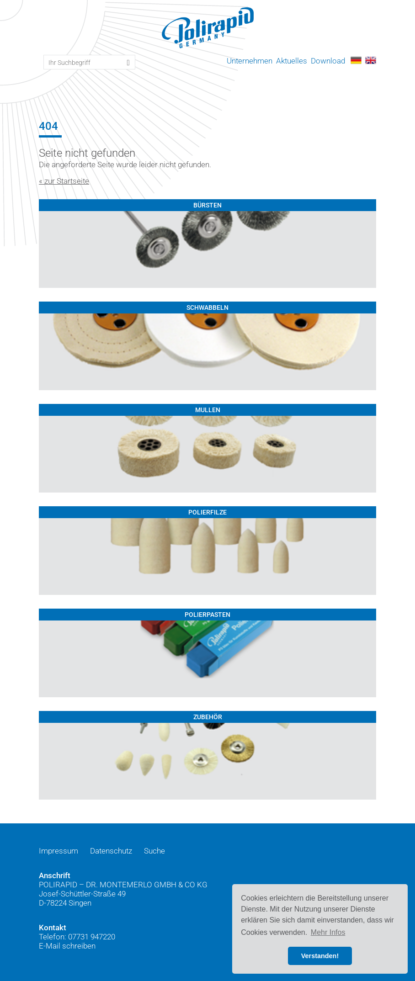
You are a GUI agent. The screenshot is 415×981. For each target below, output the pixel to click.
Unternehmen (249, 60)
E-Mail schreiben (67, 945)
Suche (154, 850)
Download (328, 60)
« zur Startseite (64, 181)
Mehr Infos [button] (328, 932)
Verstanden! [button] (320, 956)
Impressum (58, 850)
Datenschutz (111, 850)
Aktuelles (291, 60)
